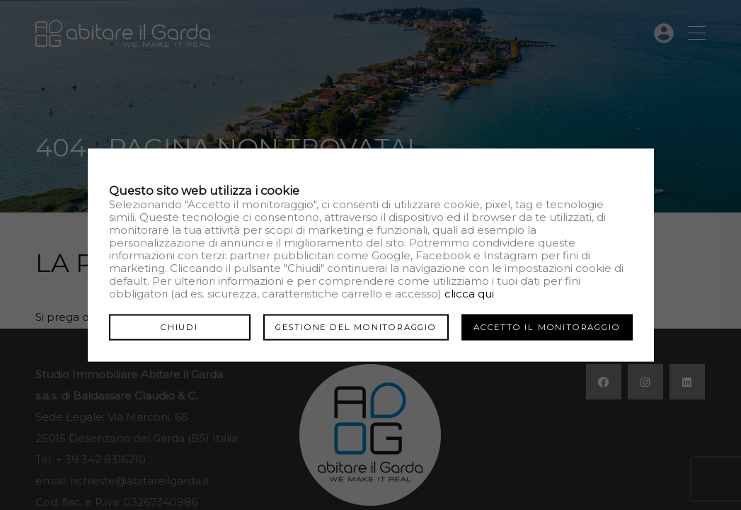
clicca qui (469, 293)
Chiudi (179, 327)
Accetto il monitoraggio (546, 327)
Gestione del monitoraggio (356, 327)
